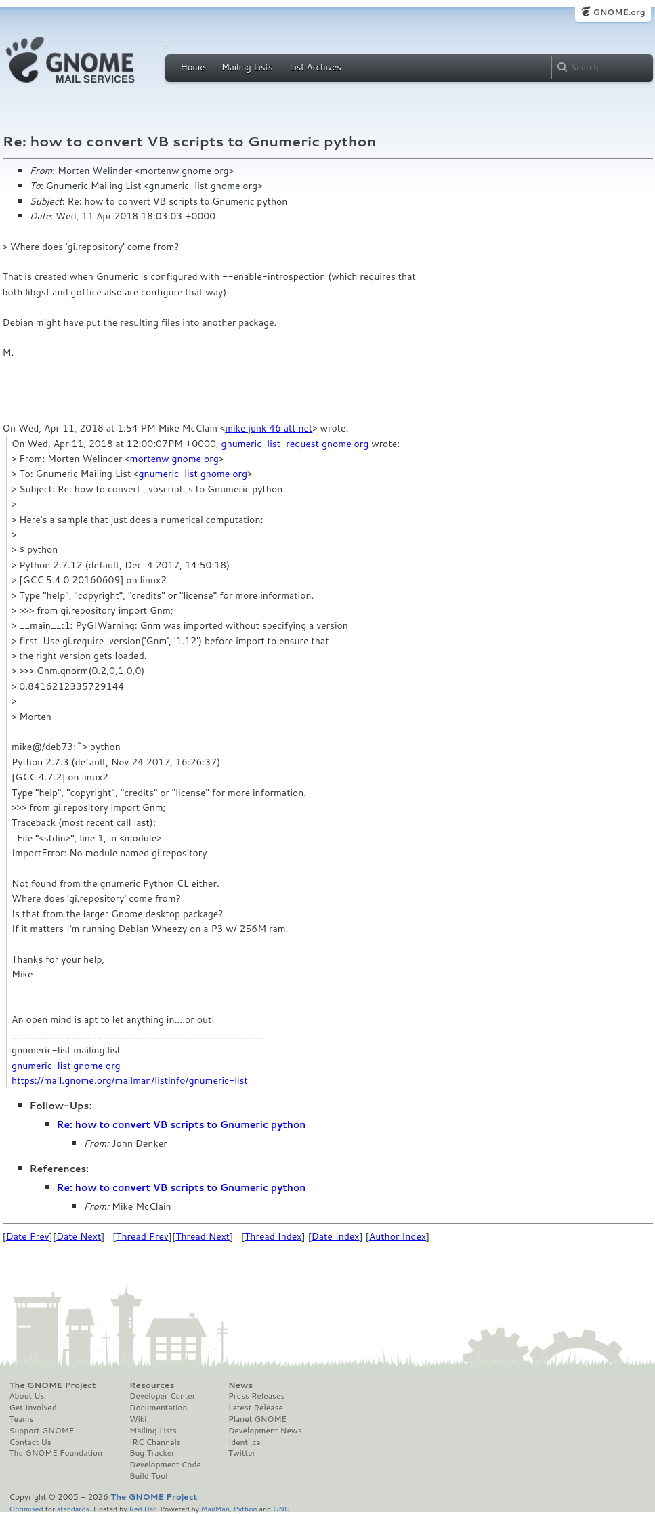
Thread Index (273, 1236)
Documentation (158, 1407)
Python (245, 1508)
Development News (265, 1430)
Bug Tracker (152, 1453)
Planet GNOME (257, 1419)
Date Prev (27, 1236)
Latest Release (255, 1407)
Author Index (397, 1236)
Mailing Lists (247, 67)
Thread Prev (142, 1236)
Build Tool (148, 1476)
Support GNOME (42, 1430)
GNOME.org (619, 12)
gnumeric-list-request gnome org (295, 443)
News (240, 1385)
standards (73, 1508)
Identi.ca (244, 1442)
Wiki (137, 1419)
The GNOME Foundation (56, 1453)
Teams (21, 1419)
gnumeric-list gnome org (192, 473)
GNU (281, 1508)
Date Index (336, 1236)
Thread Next (202, 1236)
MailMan (215, 1508)
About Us (27, 1396)
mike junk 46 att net (268, 428)
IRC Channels (155, 1442)
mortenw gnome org (174, 458)
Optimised (26, 1508)
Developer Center (162, 1396)
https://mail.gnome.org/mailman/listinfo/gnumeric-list (130, 1080)
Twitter (241, 1453)
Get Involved (33, 1407)
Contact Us (30, 1442)
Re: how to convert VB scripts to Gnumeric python (181, 1124)
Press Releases (256, 1396)
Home (193, 67)
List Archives (315, 67)
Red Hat (142, 1508)
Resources (151, 1385)
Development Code (165, 1464)
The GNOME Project (52, 1385)
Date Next (78, 1236)
